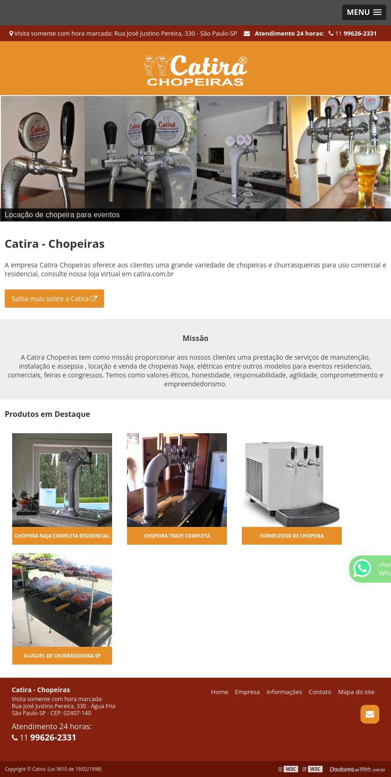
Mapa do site (356, 692)
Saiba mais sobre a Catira (54, 298)
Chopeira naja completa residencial (62, 536)
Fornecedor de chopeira (292, 536)
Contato (320, 692)
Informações (284, 692)
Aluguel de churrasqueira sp (62, 655)
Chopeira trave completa (177, 536)
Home (219, 692)
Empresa (247, 692)
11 (353, 33)
